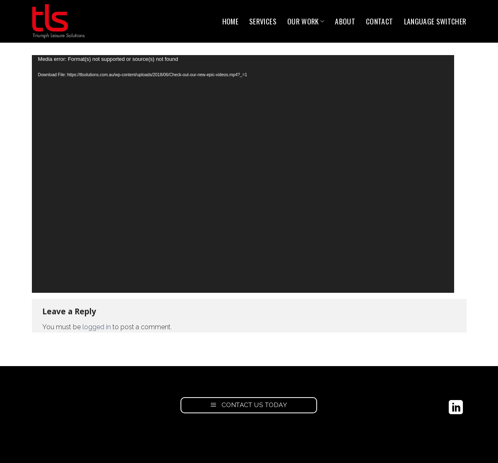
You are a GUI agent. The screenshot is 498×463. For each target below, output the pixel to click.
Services (263, 21)
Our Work (305, 21)
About (345, 21)
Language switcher (435, 21)
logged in (96, 327)
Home (230, 21)
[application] (243, 174)
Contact (379, 21)
